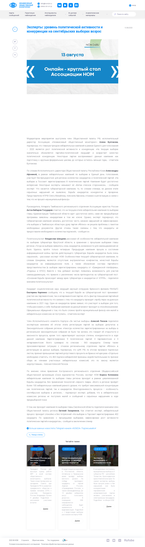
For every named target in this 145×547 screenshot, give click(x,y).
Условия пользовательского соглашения (24, 544)
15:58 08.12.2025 (100, 449)
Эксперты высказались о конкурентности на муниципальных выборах (102, 460)
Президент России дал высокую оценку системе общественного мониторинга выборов (40, 460)
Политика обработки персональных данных (57, 544)
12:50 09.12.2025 (68, 449)
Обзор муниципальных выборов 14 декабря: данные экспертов (72, 460)
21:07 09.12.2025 (36, 449)
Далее (45, 509)
